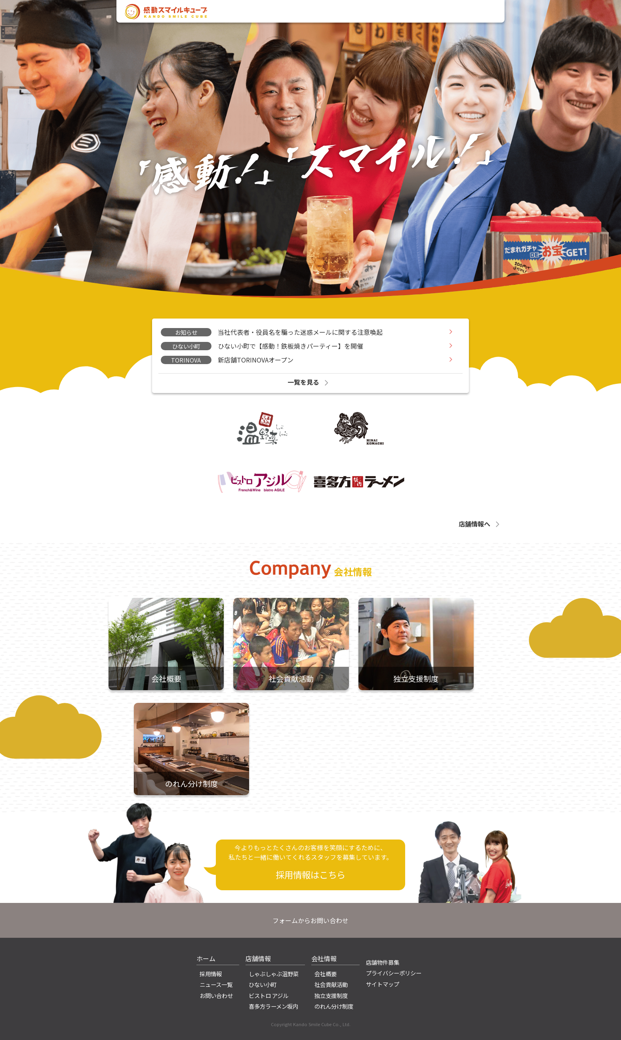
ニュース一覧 (216, 984)
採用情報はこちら (310, 874)
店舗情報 (396, 13)
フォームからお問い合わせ (310, 920)
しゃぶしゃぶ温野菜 (274, 973)
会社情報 (361, 13)
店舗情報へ (480, 524)
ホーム (205, 958)
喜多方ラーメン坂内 (273, 1006)
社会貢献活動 (331, 984)
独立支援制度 (331, 995)
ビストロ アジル (268, 995)
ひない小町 (262, 984)
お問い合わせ (472, 13)
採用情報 (431, 13)
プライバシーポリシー (393, 973)
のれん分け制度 (333, 1006)
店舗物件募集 (382, 962)
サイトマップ (382, 984)
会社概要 (325, 973)
